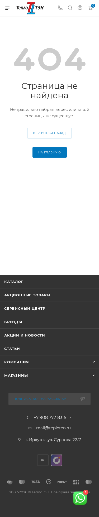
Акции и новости (24, 335)
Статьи (12, 349)
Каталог (13, 282)
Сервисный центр (24, 308)
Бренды (13, 322)
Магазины (16, 375)
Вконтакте (43, 460)
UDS (56, 460)
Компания (16, 362)
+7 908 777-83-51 (51, 418)
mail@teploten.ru (53, 427)
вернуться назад (49, 133)
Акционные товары (27, 295)
